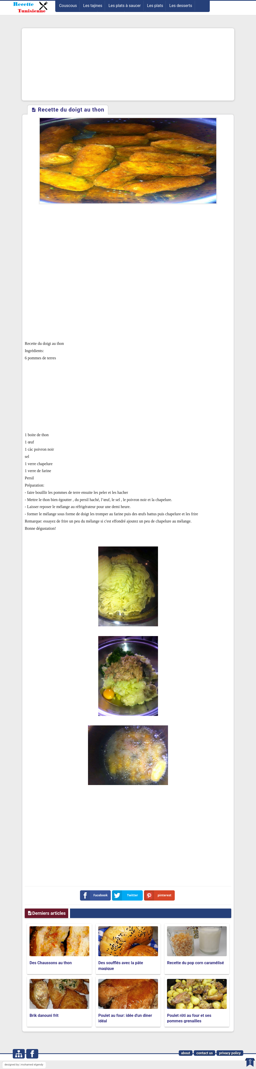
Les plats (155, 5)
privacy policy (230, 1053)
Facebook (95, 895)
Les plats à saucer (124, 5)
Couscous (68, 5)
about (185, 1053)
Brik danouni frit (44, 1015)
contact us (204, 1053)
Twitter (126, 895)
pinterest (159, 895)
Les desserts (180, 5)
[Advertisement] (128, 64)
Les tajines (92, 5)
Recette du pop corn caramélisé (195, 962)
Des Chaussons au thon (51, 962)
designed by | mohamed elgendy (23, 1064)
